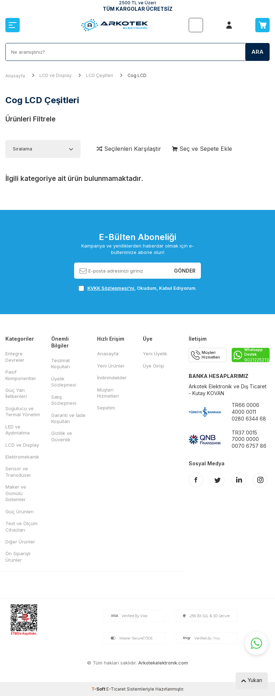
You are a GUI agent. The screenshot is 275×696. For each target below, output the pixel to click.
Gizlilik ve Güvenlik (61, 436)
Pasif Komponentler (20, 375)
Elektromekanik (22, 457)
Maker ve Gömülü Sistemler (15, 493)
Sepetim (106, 408)
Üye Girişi (153, 366)
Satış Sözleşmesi (63, 400)
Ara (257, 51)
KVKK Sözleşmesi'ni (110, 288)
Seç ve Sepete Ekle (202, 148)
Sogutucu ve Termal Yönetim (22, 411)
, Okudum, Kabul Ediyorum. (137, 288)
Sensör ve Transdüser (18, 471)
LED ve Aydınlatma (17, 430)
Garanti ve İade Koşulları (68, 418)
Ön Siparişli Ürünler (17, 556)
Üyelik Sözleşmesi (63, 382)
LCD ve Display (55, 75)
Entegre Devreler (14, 357)
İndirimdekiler (112, 377)
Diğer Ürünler (20, 541)
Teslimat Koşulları (60, 363)
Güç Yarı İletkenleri (16, 393)
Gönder (185, 270)
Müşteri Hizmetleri (108, 393)
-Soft (98, 689)
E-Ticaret (116, 689)
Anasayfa (15, 75)
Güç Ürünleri (19, 511)
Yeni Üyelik (155, 353)
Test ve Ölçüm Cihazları (21, 526)
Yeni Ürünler (111, 366)
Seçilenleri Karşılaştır (129, 148)
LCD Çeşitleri (99, 75)
